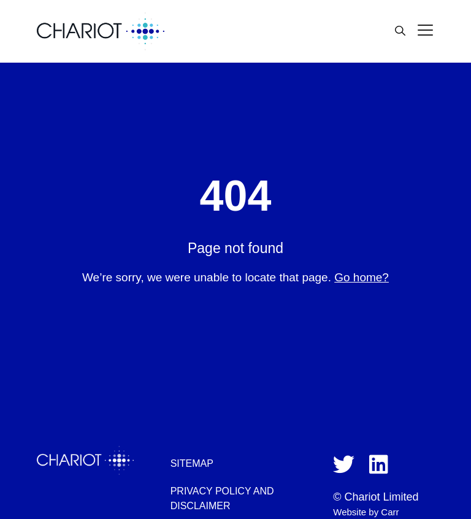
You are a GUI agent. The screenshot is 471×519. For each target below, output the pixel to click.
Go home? (361, 277)
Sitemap (191, 463)
